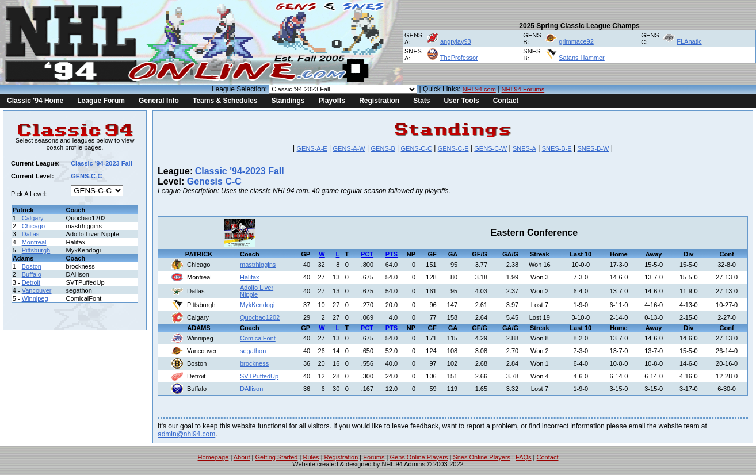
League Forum (101, 101)
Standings (287, 101)
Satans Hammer (581, 57)
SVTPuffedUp (259, 376)
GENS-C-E (453, 148)
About (242, 457)
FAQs (524, 457)
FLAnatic (689, 41)
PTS (391, 254)
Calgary (33, 217)
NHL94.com (479, 89)
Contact (506, 101)
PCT (367, 254)
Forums (373, 457)
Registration (379, 101)
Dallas (31, 234)
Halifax (249, 277)
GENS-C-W (490, 148)
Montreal (34, 242)
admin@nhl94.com (186, 434)
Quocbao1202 (260, 317)
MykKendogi (257, 304)
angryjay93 (455, 41)
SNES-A (524, 148)
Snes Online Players (481, 457)
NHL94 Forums (523, 89)
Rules (311, 457)
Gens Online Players (419, 457)
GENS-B (383, 148)
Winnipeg (35, 298)
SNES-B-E (557, 148)
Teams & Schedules (225, 101)
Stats (421, 101)
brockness (254, 363)
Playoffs (331, 101)
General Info (159, 101)
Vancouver (37, 290)
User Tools (461, 101)
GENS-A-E (312, 148)
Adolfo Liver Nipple (256, 291)
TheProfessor (459, 57)
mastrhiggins (258, 264)
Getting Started (276, 457)
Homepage (213, 457)
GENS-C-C (416, 148)
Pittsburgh (36, 250)
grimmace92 (576, 41)
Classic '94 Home (35, 101)
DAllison (251, 388)
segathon (253, 350)
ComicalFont (258, 338)
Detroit (31, 282)
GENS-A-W (349, 148)
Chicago (33, 226)
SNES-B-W (593, 148)
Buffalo (31, 274)
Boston (31, 266)
